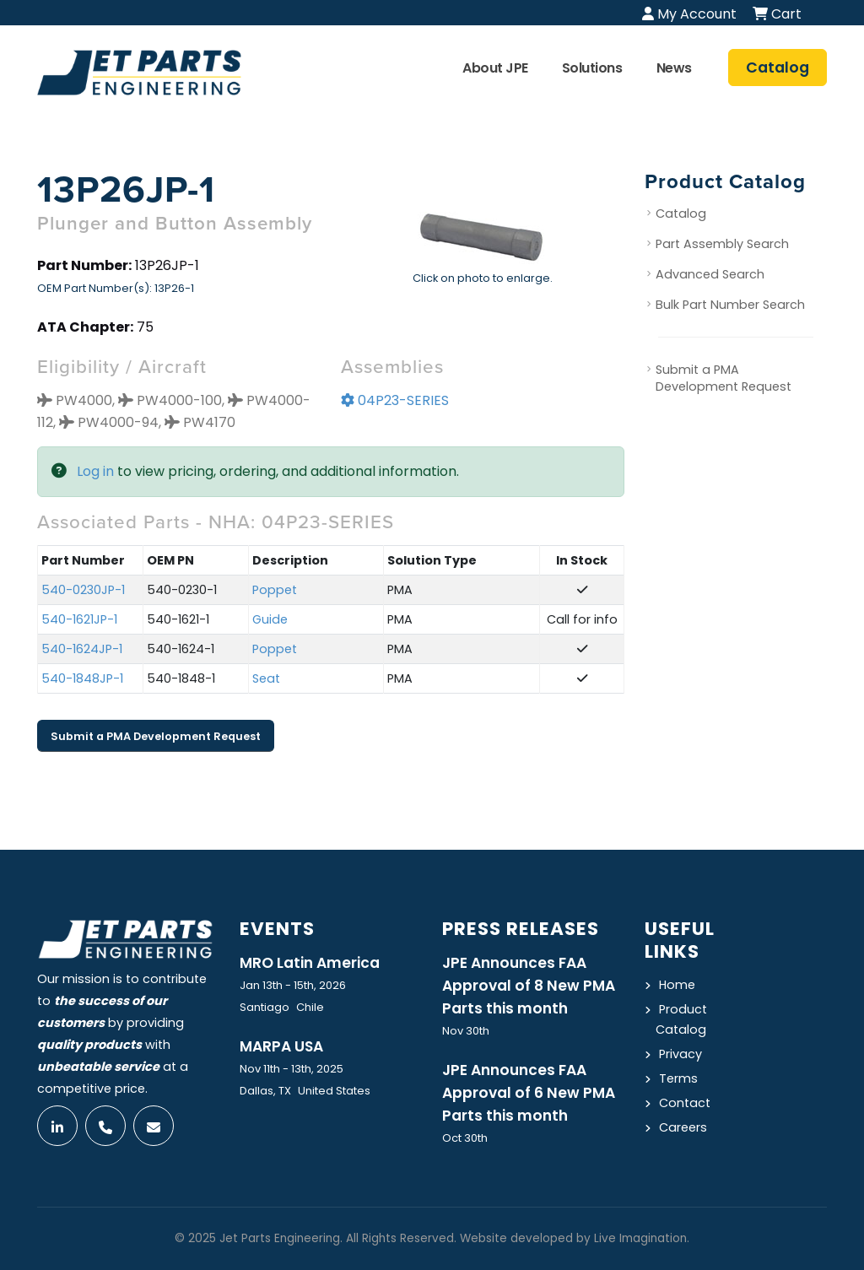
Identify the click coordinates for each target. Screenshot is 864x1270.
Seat (266, 678)
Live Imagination (640, 1238)
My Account (689, 14)
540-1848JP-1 (82, 678)
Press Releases (520, 929)
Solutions (592, 68)
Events (277, 929)
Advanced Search (710, 274)
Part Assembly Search (722, 243)
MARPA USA (281, 1046)
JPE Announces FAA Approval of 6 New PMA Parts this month (528, 1093)
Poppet (274, 589)
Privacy (680, 1054)
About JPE (495, 68)
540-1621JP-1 (79, 619)
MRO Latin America (310, 963)
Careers (683, 1127)
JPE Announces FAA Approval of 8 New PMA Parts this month (528, 986)
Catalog (681, 213)
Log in (95, 471)
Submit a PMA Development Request (156, 736)
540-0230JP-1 (83, 589)
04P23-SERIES (395, 400)
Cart (777, 14)
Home (677, 984)
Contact (684, 1102)
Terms (678, 1078)
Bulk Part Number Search (730, 304)
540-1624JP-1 (81, 648)
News (674, 68)
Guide (270, 619)
